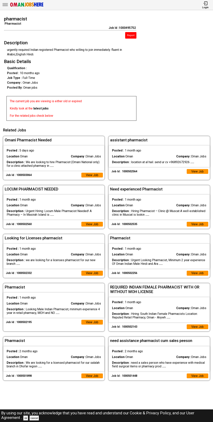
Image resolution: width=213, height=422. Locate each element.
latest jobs (41, 108)
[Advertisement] (177, 70)
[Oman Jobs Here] (27, 6)
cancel (34, 418)
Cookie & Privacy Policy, (151, 413)
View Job (92, 174)
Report (131, 35)
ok (25, 418)
